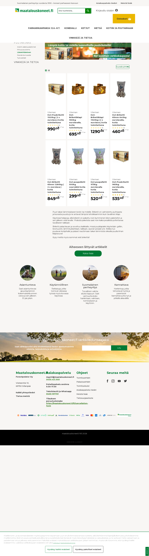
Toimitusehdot (83, 378)
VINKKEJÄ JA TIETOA (80, 38)
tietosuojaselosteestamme (64, 543)
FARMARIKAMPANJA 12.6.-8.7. (44, 28)
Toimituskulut (82, 386)
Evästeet (147, 551)
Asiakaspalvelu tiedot (86, 390)
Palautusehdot (83, 382)
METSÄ (98, 28)
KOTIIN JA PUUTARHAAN (119, 28)
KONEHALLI (70, 28)
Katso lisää (88, 253)
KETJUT (85, 28)
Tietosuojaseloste (84, 398)
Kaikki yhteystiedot (25, 392)
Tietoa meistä (23, 396)
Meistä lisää (81, 394)
